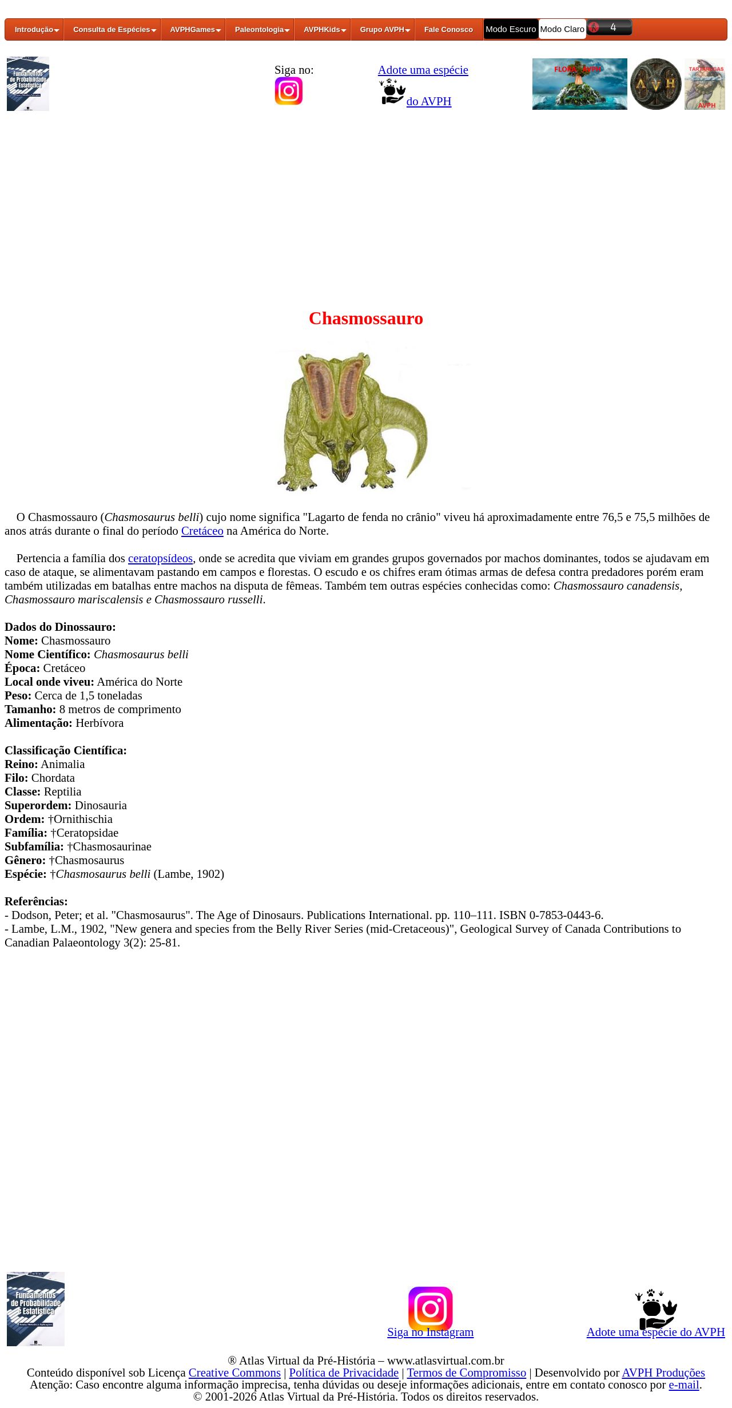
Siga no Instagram (430, 1329)
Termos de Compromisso (467, 1372)
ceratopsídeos (160, 557)
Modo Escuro (511, 29)
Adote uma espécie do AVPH (656, 1329)
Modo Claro (562, 29)
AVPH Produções (663, 1372)
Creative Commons (235, 1372)
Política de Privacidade (344, 1372)
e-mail (684, 1384)
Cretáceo (202, 530)
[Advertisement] (366, 202)
